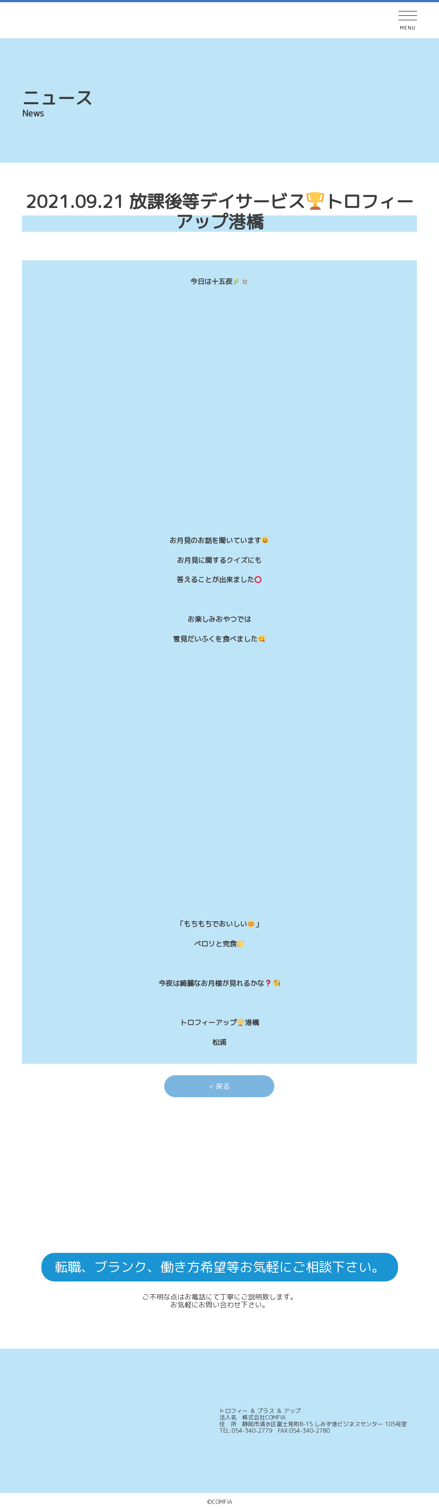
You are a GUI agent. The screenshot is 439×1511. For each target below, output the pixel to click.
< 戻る (219, 1086)
